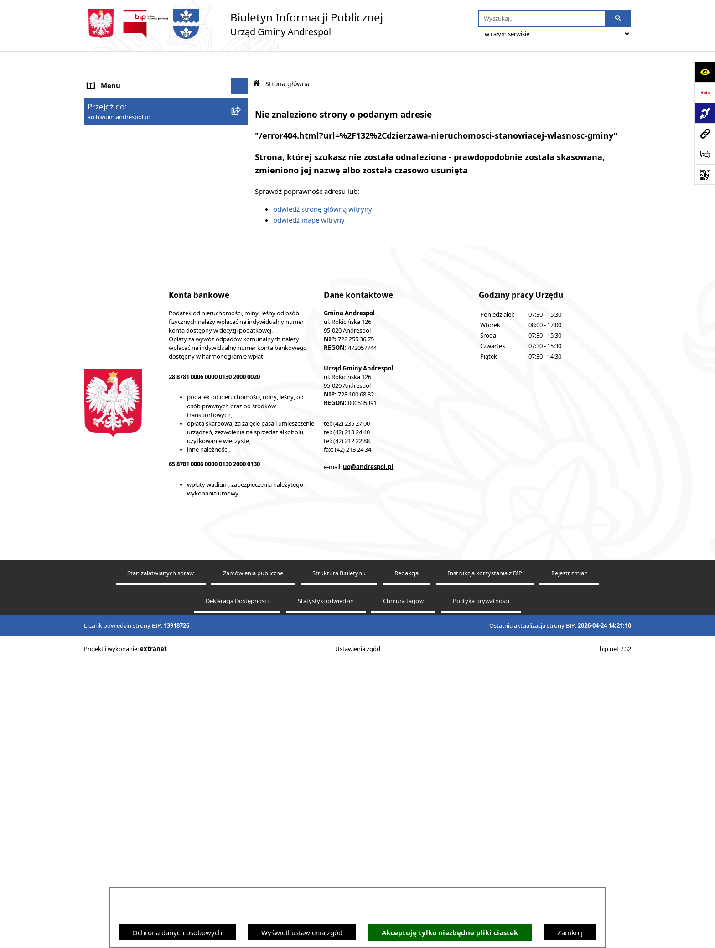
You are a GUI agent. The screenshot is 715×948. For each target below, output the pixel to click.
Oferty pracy (107, 241)
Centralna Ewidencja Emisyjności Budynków (156, 447)
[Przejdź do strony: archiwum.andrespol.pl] (704, 133)
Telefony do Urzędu (118, 362)
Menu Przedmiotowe (120, 130)
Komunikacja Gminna (121, 293)
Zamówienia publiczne (253, 860)
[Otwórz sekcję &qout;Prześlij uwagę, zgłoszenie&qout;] (704, 154)
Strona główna (110, 79)
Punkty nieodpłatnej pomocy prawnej (146, 492)
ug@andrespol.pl (368, 753)
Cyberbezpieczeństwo (121, 413)
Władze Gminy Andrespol (127, 165)
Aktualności (106, 96)
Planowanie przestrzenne (127, 396)
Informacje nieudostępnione (132, 328)
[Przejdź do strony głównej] (233, 24)
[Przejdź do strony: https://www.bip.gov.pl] (704, 92)
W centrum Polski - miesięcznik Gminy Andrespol (148, 470)
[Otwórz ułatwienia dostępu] (704, 72)
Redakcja (406, 860)
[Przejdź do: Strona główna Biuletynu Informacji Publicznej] (256, 60)
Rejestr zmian (569, 860)
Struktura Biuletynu (339, 860)
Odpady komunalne (119, 276)
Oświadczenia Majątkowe (127, 310)
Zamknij (570, 932)
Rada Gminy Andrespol (124, 148)
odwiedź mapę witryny (309, 196)
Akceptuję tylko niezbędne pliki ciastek (450, 933)
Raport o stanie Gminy (123, 379)
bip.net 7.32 (615, 935)
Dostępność (106, 430)
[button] (241, 114)
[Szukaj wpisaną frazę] (618, 18)
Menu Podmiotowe (118, 114)
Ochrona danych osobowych (177, 932)
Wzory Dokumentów (120, 344)
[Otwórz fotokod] (704, 174)
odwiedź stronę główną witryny (322, 185)
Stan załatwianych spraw (160, 860)
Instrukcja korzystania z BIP (131, 207)
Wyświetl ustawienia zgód (301, 932)
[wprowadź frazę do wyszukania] (542, 18)
